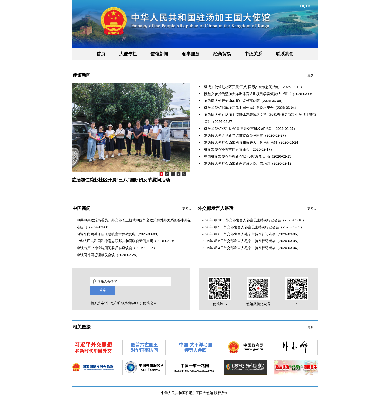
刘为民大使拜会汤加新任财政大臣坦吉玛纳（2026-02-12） (249, 163)
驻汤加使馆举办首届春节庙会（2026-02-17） (239, 149)
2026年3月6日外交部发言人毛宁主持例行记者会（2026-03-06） (251, 234)
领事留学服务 (131, 303)
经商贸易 (222, 53)
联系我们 (285, 53)
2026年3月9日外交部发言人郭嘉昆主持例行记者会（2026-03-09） (253, 227)
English (305, 6)
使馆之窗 (150, 303)
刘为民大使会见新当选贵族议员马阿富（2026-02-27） (246, 135)
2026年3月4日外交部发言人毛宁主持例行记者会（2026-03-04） (251, 248)
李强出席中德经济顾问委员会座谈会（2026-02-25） (117, 248)
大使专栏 (128, 53)
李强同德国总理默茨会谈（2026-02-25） (108, 255)
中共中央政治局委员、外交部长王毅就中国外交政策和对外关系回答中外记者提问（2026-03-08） (134, 223)
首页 (101, 53)
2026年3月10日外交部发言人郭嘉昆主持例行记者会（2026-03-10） (254, 220)
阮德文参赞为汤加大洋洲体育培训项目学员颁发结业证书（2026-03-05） (260, 94)
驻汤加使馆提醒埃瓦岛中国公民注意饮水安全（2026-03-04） (251, 108)
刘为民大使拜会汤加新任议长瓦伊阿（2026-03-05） (244, 101)
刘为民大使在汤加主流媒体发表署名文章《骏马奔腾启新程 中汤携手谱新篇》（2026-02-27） (260, 118)
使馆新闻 (159, 53)
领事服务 (191, 53)
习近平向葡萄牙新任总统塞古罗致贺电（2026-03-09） (119, 234)
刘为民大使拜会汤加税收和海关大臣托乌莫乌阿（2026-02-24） (253, 142)
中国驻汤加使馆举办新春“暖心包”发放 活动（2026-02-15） (249, 156)
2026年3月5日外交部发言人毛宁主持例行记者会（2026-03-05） (251, 241)
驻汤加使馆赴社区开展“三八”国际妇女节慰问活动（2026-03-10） (254, 87)
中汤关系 (253, 53)
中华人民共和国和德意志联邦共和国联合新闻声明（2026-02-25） (127, 241)
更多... (311, 75)
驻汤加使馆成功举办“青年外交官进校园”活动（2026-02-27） (250, 129)
